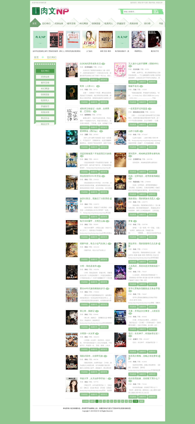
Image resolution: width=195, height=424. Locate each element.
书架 (161, 23)
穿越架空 (121, 23)
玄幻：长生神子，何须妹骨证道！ (144, 333)
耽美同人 (109, 23)
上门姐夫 (89, 51)
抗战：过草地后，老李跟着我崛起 (144, 176)
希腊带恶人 (138, 51)
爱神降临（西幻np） (89, 131)
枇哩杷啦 (88, 115)
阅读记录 (159, 3)
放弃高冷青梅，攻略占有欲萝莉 (143, 356)
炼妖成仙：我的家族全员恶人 (142, 198)
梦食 (130, 221)
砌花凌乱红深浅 (138, 112)
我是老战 (136, 182)
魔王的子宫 (155, 51)
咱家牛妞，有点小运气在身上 (93, 243)
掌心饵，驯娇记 (87, 311)
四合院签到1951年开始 (90, 176)
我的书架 (152, 3)
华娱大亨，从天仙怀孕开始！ (93, 378)
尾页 (141, 401)
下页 (135, 401)
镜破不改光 (133, 86)
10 (130, 401)
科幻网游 (84, 23)
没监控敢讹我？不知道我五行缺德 (95, 153)
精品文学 (45, 124)
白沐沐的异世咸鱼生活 (90, 63)
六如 (134, 89)
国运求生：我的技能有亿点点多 (143, 243)
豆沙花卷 (136, 69)
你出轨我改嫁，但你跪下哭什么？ (144, 378)
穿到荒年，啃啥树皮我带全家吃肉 (144, 153)
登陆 (139, 3)
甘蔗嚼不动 (137, 159)
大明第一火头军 (87, 333)
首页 (34, 23)
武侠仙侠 (59, 23)
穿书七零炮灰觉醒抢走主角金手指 (144, 288)
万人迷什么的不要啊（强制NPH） (144, 63)
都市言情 (71, 23)
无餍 (86, 134)
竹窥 (86, 89)
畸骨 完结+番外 (105, 51)
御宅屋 (43, 3)
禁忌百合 (45, 118)
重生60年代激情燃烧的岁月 (92, 288)
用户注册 (144, 3)
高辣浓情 (134, 23)
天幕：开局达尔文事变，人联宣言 (144, 311)
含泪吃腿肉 (88, 67)
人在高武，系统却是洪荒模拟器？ (144, 266)
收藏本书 (94, 79)
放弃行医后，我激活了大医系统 (94, 198)
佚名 (134, 134)
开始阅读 (84, 79)
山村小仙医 (133, 131)
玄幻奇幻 (46, 23)
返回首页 (133, 3)
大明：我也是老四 (88, 266)
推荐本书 (104, 79)
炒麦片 (135, 339)
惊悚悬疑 (96, 23)
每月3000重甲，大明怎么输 (92, 221)
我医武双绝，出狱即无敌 (91, 356)
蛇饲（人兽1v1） (88, 86)
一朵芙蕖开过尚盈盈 (137, 108)
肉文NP (96, 411)
